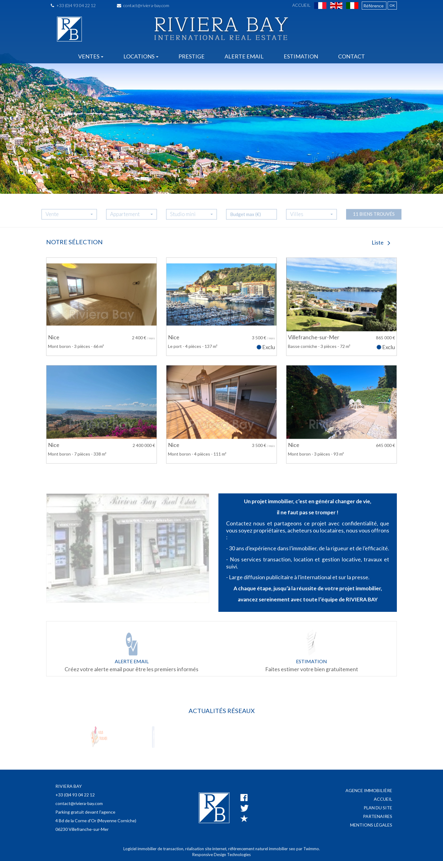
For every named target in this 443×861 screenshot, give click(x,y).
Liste (381, 242)
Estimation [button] (301, 56)
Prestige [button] (191, 56)
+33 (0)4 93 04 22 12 (73, 5)
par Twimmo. (308, 848)
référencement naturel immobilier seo (262, 848)
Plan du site (378, 807)
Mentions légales (371, 824)
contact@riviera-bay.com (143, 5)
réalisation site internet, (206, 848)
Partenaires (377, 816)
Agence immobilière (368, 790)
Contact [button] (351, 56)
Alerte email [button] (244, 56)
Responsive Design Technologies (221, 854)
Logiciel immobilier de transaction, (154, 848)
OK (392, 5)
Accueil (301, 5)
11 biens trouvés (374, 218)
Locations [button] (140, 56)
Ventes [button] (90, 56)
